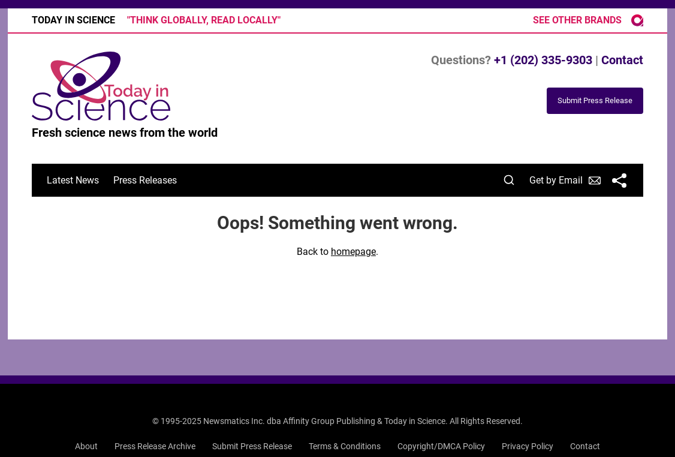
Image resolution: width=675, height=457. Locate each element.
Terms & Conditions (345, 446)
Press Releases (145, 180)
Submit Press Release (252, 446)
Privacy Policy (527, 446)
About (86, 446)
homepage (353, 251)
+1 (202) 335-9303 (543, 60)
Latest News (73, 180)
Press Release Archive (154, 446)
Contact (622, 60)
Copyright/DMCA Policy (441, 446)
